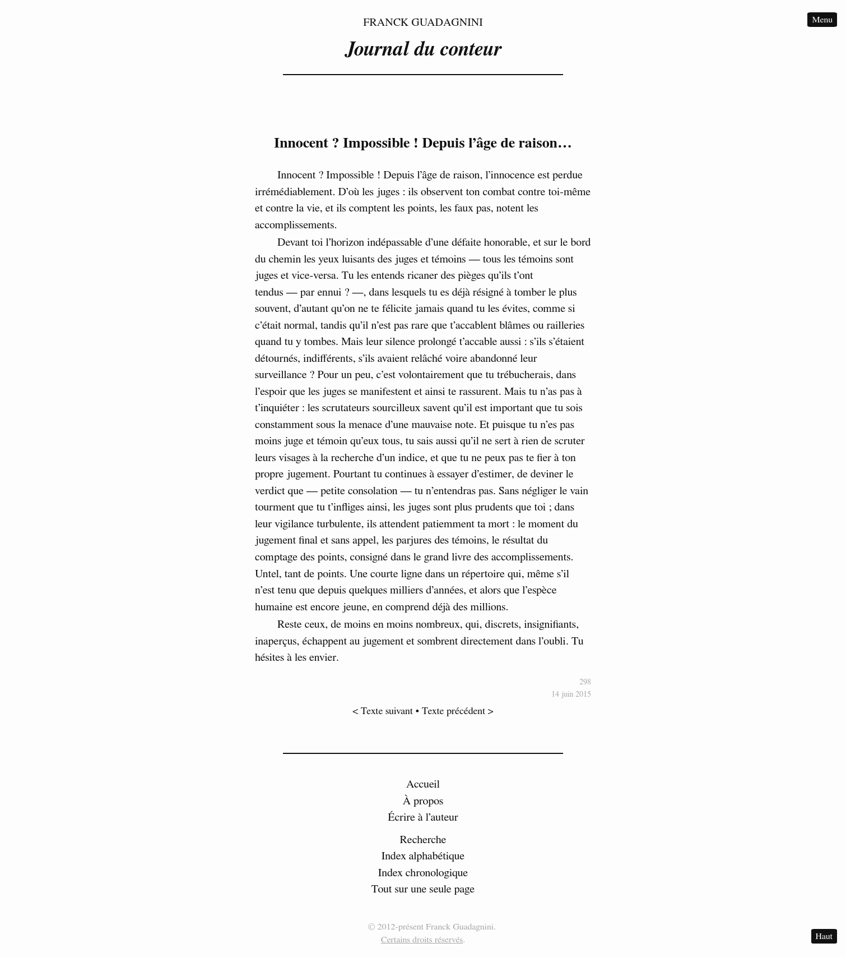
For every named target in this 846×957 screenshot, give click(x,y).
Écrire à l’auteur (423, 817)
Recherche (423, 839)
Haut (824, 936)
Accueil (423, 784)
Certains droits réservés (422, 939)
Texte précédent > (458, 711)
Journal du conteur (423, 49)
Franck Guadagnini (423, 22)
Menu (822, 19)
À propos (423, 801)
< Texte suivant (382, 711)
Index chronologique (423, 872)
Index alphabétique (423, 856)
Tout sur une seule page (423, 889)
